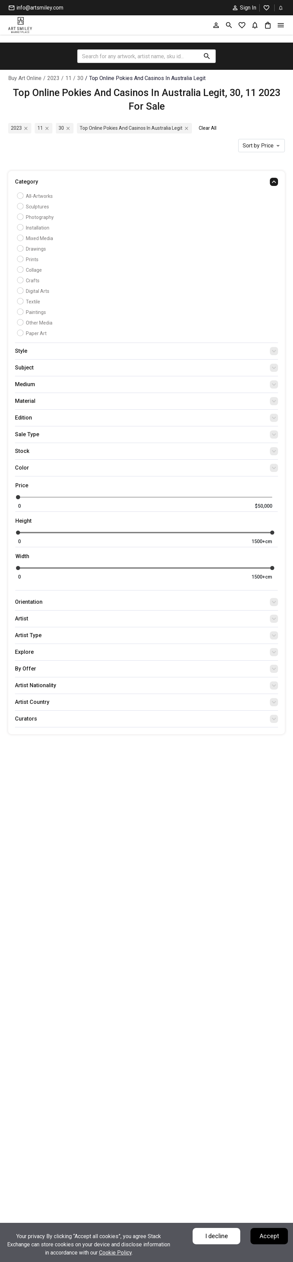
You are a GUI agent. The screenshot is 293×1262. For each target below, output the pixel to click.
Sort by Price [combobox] (258, 145)
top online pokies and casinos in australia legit (147, 78)
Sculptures (34, 206)
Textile (29, 301)
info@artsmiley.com (35, 8)
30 (80, 78)
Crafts (29, 280)
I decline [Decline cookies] (216, 1236)
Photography (36, 217)
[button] (146, 183)
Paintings (32, 312)
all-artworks (36, 196)
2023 (53, 78)
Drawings (32, 249)
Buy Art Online (25, 78)
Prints (28, 259)
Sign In (244, 8)
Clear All (207, 128)
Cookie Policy (115, 1252)
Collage (30, 270)
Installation (34, 228)
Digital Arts (34, 291)
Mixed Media (36, 238)
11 (68, 78)
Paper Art (33, 333)
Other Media (35, 323)
